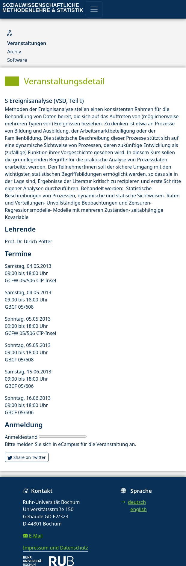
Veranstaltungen (26, 43)
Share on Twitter (26, 457)
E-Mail (33, 535)
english (138, 509)
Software (17, 60)
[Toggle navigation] (94, 9)
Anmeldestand (21, 437)
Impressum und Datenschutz (55, 547)
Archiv (14, 51)
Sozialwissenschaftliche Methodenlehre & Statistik (42, 7)
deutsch (133, 502)
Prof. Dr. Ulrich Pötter (28, 241)
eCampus (68, 444)
